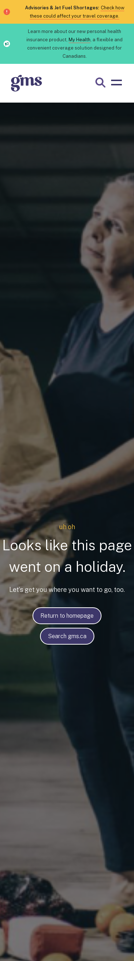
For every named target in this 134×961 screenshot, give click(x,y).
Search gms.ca (67, 636)
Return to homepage (67, 615)
